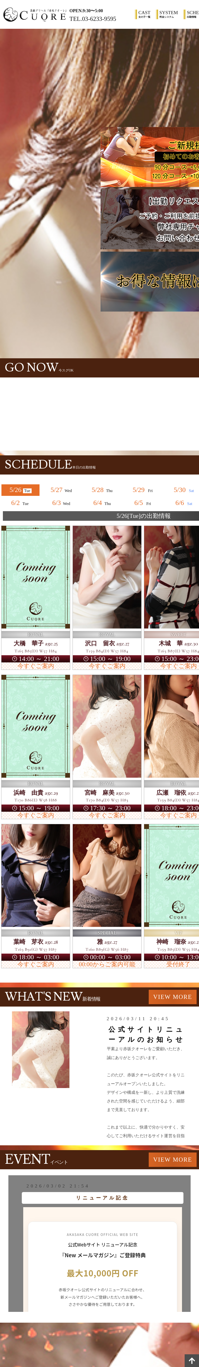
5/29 (144, 489)
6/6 (185, 502)
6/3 (61, 502)
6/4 (102, 502)
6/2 (20, 502)
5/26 (21, 489)
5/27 (62, 489)
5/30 (185, 489)
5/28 (103, 489)
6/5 (143, 502)
